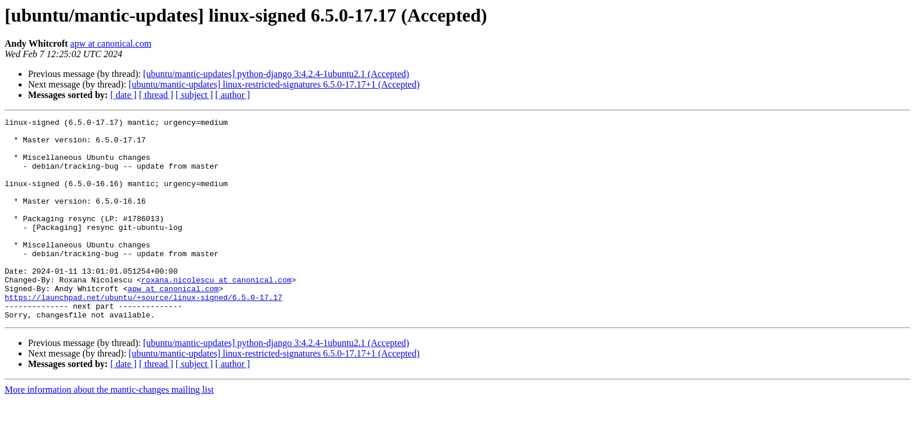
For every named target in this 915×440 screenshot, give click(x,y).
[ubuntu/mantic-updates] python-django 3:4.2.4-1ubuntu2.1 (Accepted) (276, 74)
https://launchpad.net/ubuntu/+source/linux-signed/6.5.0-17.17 (143, 334)
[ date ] (123, 95)
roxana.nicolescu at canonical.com (216, 313)
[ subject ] (194, 95)
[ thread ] (156, 95)
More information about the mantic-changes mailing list (109, 430)
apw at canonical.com (110, 43)
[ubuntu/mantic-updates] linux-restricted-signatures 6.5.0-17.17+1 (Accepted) (274, 84)
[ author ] (232, 95)
